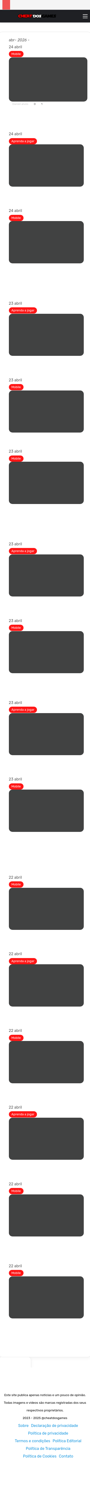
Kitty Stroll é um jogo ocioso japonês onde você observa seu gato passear (44, 935)
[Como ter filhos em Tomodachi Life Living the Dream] (46, 1135)
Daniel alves (20, 104)
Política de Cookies (40, 1456)
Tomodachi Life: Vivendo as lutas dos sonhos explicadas (44, 760)
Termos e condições (32, 1441)
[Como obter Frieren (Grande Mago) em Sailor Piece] (46, 982)
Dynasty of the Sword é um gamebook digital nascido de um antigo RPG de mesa (45, 681)
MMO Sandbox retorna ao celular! (41, 435)
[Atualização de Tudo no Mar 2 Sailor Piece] (46, 331)
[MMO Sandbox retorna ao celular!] (46, 408)
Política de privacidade (48, 1433)
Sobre (23, 1425)
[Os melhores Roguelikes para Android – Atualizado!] (48, 75)
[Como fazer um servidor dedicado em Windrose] (46, 571)
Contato (66, 1456)
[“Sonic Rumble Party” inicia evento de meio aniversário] (46, 1058)
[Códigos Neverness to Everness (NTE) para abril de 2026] (46, 162)
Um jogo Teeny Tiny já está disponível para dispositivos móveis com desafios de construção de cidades (46, 1244)
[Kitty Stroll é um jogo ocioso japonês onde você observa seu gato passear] (46, 905)
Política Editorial (67, 1441)
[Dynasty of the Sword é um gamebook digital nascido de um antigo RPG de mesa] (46, 648)
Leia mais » (22, 124)
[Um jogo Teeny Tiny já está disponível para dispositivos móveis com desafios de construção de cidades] (46, 1211)
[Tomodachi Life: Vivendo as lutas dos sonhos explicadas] (46, 730)
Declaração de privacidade (54, 1425)
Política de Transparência (48, 1448)
